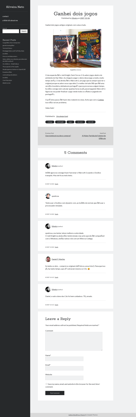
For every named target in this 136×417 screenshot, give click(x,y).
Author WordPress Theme (77, 415)
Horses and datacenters (10, 56)
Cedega (101, 100)
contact (6, 16)
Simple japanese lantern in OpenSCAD (14, 69)
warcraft (90, 122)
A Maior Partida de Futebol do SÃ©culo (94, 137)
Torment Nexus (7, 48)
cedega (50, 122)
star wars (80, 122)
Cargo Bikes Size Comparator (11, 43)
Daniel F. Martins (58, 259)
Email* (47, 365)
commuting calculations (10, 75)
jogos (70, 122)
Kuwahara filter (7, 72)
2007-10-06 (85, 18)
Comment (49, 331)
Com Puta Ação (7, 80)
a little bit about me (10, 20)
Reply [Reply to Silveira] (56, 184)
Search (5, 28)
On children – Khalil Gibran (11, 64)
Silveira (75, 18)
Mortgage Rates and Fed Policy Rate (13, 51)
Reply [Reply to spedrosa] (56, 214)
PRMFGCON (6, 83)
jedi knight (60, 122)
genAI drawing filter (8, 45)
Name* (48, 355)
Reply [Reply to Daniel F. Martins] (56, 277)
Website (48, 374)
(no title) (5, 53)
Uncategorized (62, 116)
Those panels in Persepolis (11, 66)
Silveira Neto (15, 7)
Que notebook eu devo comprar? (58, 136)
